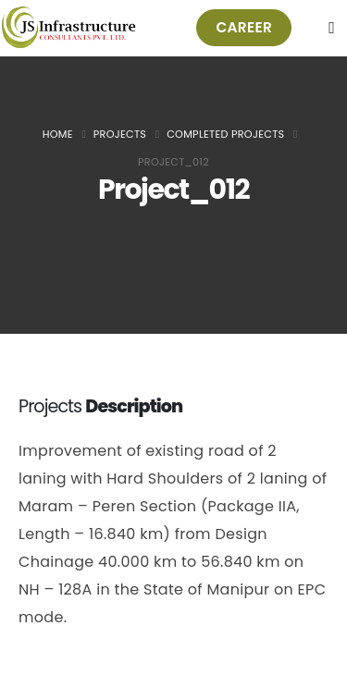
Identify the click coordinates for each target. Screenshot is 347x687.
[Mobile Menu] (331, 27)
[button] (243, 27)
